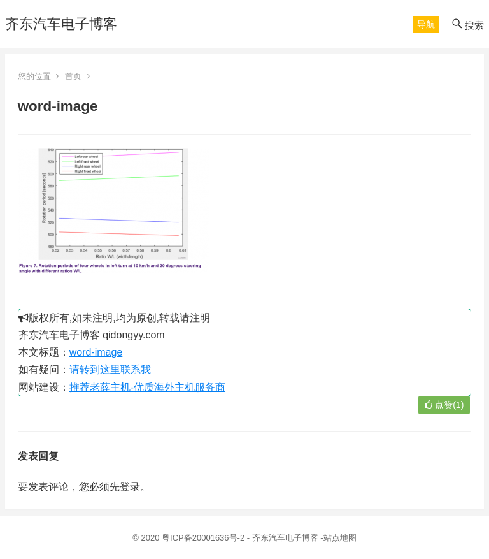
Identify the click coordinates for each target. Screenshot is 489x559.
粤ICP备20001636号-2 (204, 537)
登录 (130, 486)
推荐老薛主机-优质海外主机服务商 (147, 387)
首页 (73, 76)
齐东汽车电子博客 (61, 24)
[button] (426, 24)
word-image (96, 352)
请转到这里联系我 (110, 369)
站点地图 (340, 537)
